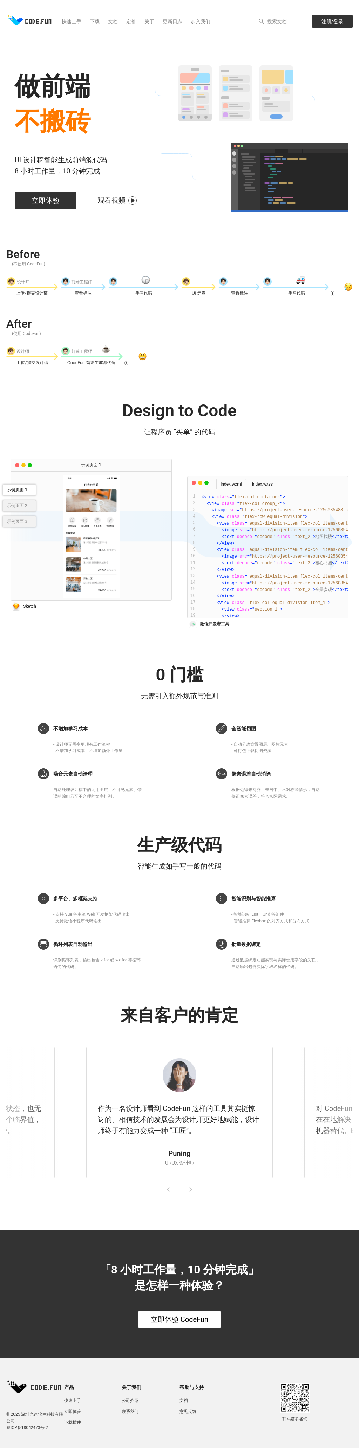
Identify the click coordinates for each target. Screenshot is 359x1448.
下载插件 (72, 1422)
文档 (113, 21)
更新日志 (172, 21)
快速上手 (71, 21)
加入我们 (200, 21)
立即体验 (46, 200)
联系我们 (130, 1411)
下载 (95, 21)
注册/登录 (332, 21)
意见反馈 (188, 1411)
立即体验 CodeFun (179, 1319)
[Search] (275, 21)
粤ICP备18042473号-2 (27, 1427)
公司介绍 (130, 1400)
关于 (149, 21)
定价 (131, 21)
